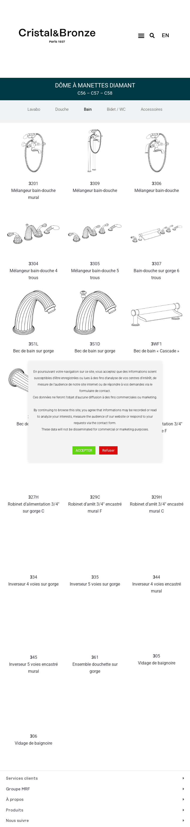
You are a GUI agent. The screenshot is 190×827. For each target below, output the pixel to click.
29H (156, 505)
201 (33, 191)
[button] (141, 36)
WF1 (156, 348)
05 (156, 660)
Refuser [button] (108, 450)
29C (95, 505)
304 (33, 271)
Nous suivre (17, 821)
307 (156, 271)
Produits (14, 810)
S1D (95, 348)
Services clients (22, 778)
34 (33, 581)
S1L (33, 348)
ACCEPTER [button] (84, 450)
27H (33, 505)
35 (95, 581)
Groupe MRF (18, 789)
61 (95, 665)
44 (156, 585)
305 (95, 271)
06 (33, 740)
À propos (15, 800)
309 (95, 187)
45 (33, 665)
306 (156, 187)
